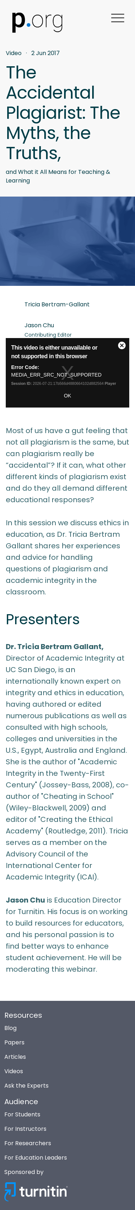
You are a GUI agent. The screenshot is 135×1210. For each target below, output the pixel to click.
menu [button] (117, 18)
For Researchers (27, 1143)
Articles (15, 1057)
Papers (14, 1042)
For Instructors (25, 1129)
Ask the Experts (26, 1085)
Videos (13, 1071)
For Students (22, 1114)
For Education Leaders (35, 1157)
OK (67, 396)
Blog (10, 1028)
